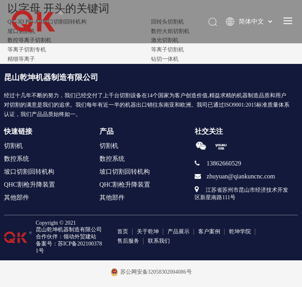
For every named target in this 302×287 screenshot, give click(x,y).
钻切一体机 (165, 59)
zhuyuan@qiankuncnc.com (240, 176)
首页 (122, 231)
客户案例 (209, 231)
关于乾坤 (148, 231)
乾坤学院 (240, 231)
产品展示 (179, 231)
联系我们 (159, 241)
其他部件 (16, 197)
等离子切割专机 (26, 50)
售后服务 (128, 241)
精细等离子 (21, 59)
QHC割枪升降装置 (29, 184)
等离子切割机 (167, 50)
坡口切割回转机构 (29, 171)
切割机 (13, 145)
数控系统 (16, 158)
